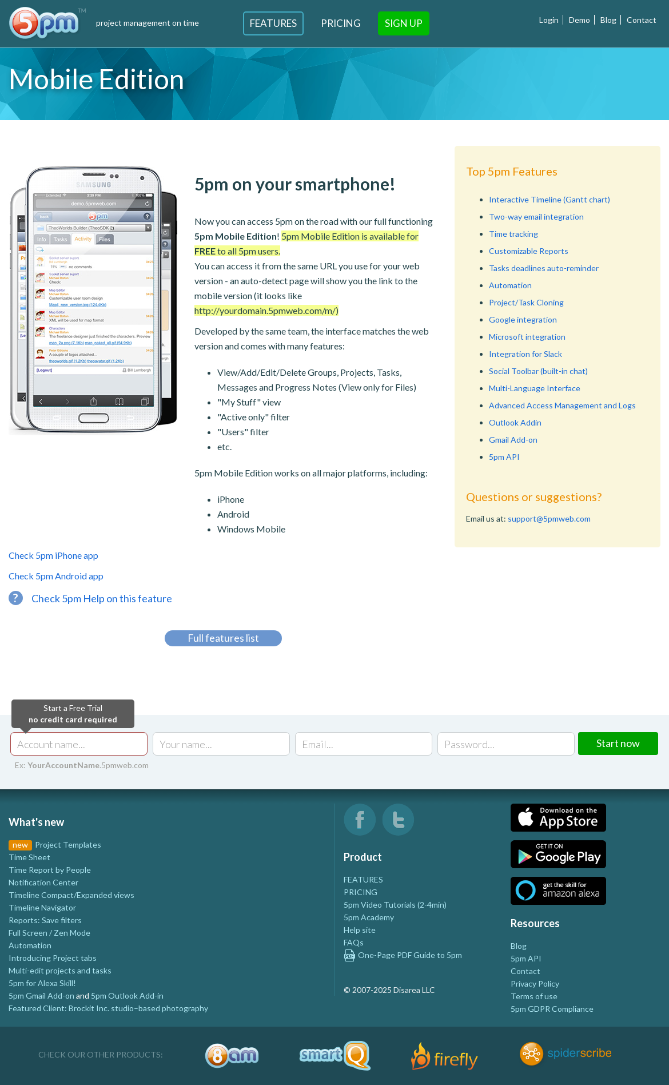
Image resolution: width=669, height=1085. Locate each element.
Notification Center (43, 882)
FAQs (354, 942)
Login (549, 20)
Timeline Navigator (42, 907)
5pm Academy (369, 917)
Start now (618, 743)
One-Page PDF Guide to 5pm (403, 955)
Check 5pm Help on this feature (90, 598)
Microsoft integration (527, 336)
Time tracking (513, 234)
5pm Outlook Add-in (127, 995)
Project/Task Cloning (526, 302)
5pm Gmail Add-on (41, 995)
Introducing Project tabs (53, 958)
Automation (510, 285)
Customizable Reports (528, 251)
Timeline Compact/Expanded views (71, 895)
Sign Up (404, 23)
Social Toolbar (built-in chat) (538, 371)
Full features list (223, 637)
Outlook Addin (515, 422)
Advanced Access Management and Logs (562, 405)
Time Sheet (29, 857)
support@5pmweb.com (549, 518)
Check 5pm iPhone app (53, 555)
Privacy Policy (535, 983)
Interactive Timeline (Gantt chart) (549, 199)
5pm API (504, 457)
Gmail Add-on (513, 439)
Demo (579, 20)
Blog (608, 20)
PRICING (360, 892)
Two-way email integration (536, 216)
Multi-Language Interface (534, 388)
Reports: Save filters (45, 920)
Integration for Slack (525, 354)
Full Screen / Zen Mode (49, 932)
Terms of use (534, 996)
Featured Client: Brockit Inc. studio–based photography (108, 1008)
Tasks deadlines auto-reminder (544, 268)
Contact (641, 20)
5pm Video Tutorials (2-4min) (395, 904)
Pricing (341, 23)
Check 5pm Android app (56, 575)
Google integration (523, 319)
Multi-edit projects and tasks (60, 970)
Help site (360, 930)
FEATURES (363, 879)
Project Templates (68, 844)
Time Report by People (50, 870)
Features (273, 23)
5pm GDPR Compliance (552, 1009)
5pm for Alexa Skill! (42, 983)
